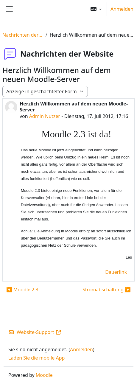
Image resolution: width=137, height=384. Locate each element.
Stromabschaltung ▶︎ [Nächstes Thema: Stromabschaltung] (106, 289)
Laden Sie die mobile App (36, 358)
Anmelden (121, 9)
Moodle (44, 375)
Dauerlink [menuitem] (116, 272)
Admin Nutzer (44, 116)
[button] (96, 9)
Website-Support (34, 332)
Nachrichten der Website (22, 35)
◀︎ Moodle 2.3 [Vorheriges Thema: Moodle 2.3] (22, 289)
